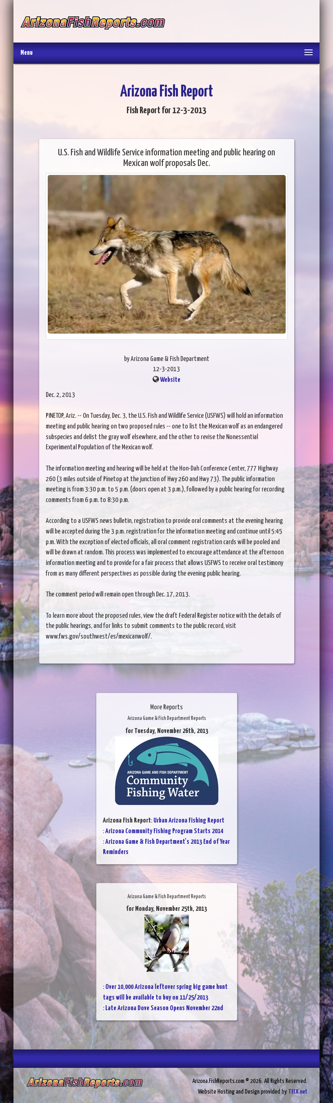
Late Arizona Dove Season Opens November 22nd (164, 1008)
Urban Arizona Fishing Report (188, 820)
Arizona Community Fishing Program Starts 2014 (164, 831)
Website (170, 380)
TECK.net (297, 1092)
